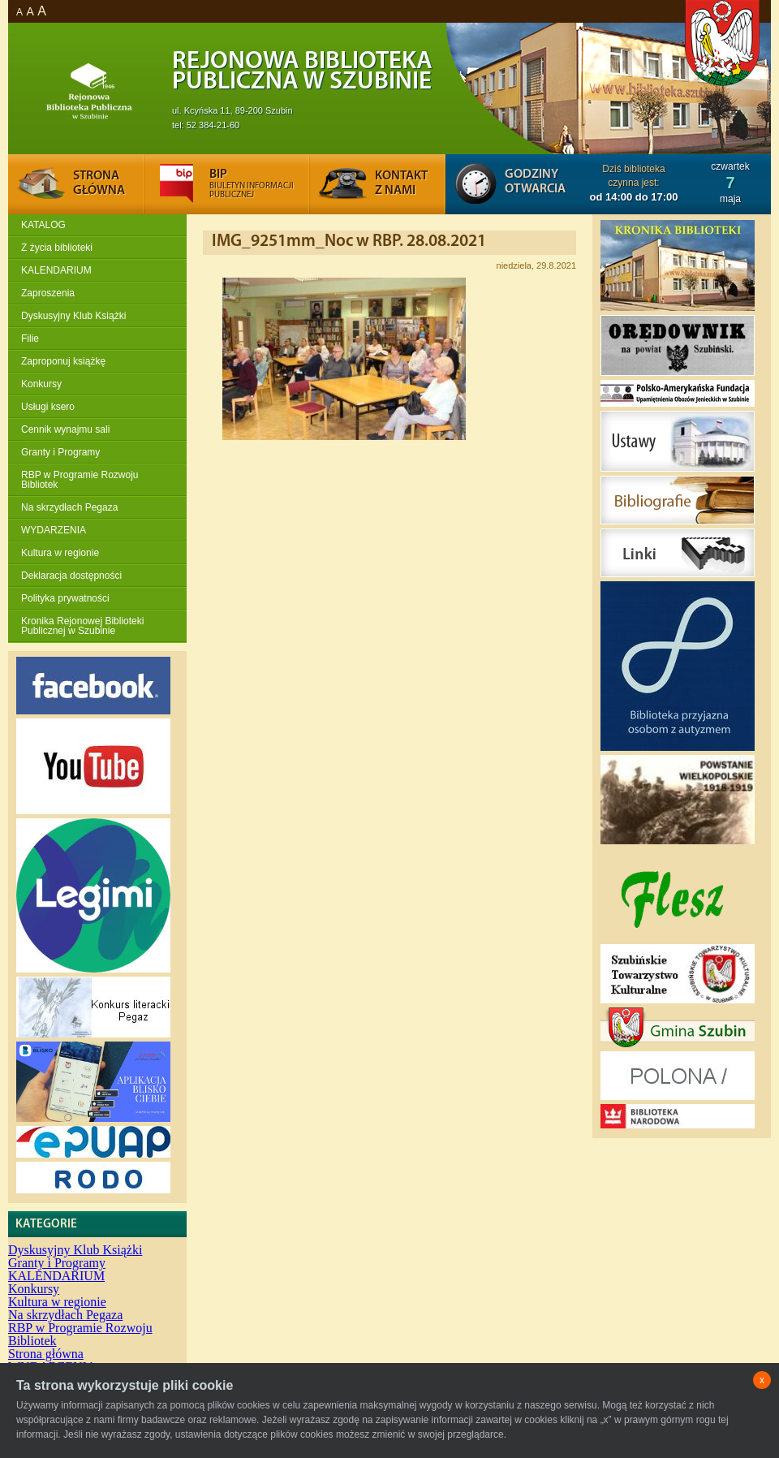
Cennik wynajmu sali (65, 429)
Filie (30, 338)
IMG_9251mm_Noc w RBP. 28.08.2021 (349, 241)
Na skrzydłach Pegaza (69, 507)
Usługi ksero (48, 406)
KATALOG (43, 225)
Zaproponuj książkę (63, 361)
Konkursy (41, 384)
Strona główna (46, 1354)
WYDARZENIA (53, 530)
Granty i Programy (60, 452)
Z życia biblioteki (57, 247)
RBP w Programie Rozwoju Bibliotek (80, 479)
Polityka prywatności (65, 598)
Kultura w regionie (60, 553)
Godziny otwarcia (535, 182)
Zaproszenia (48, 293)
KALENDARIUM (56, 270)
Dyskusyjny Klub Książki (73, 315)
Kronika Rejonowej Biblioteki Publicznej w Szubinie (82, 625)
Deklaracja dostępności (71, 575)
